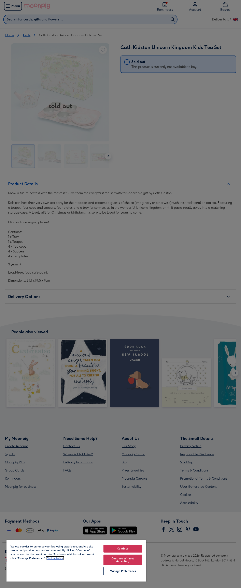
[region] (76, 561)
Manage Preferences (123, 571)
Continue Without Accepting (123, 560)
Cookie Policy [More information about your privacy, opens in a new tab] (55, 558)
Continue (122, 548)
